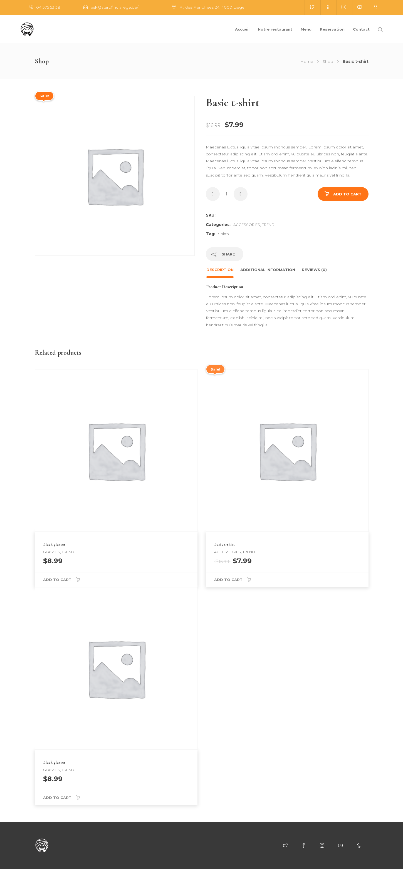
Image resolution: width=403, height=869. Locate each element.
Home (306, 61)
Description (220, 269)
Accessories (246, 224)
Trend (268, 224)
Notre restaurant (275, 29)
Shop (328, 61)
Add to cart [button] (57, 579)
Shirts (223, 233)
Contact (361, 29)
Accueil (242, 29)
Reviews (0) (314, 269)
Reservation (332, 29)
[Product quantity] (227, 194)
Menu (306, 29)
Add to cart (347, 194)
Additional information (267, 269)
